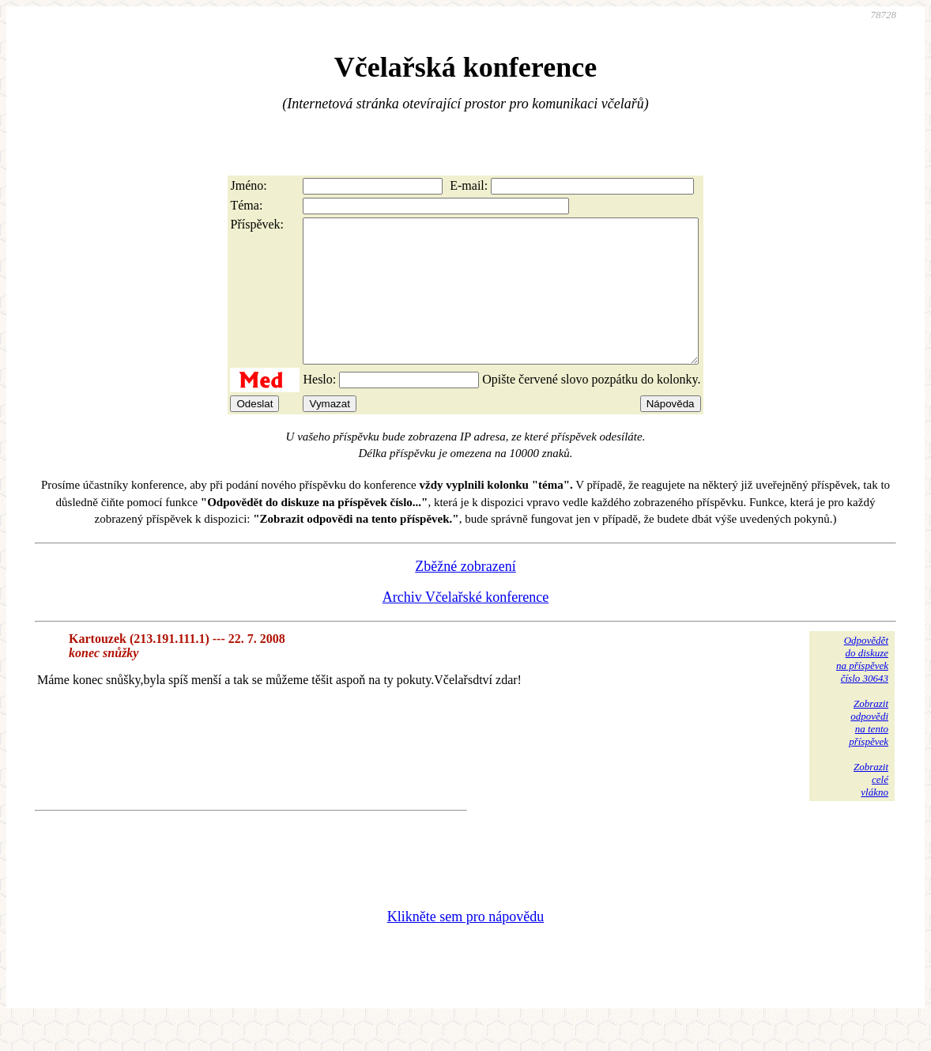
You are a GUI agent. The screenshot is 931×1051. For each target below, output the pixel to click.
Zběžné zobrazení (465, 595)
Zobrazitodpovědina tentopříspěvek (868, 751)
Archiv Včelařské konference (466, 625)
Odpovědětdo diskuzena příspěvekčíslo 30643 (862, 688)
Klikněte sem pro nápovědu (465, 945)
